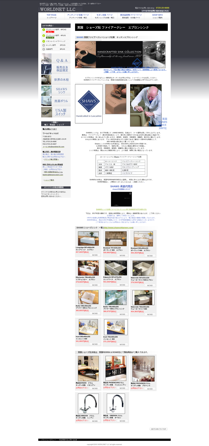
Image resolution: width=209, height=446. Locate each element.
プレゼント (56, 69)
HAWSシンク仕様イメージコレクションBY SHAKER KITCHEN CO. (122, 209)
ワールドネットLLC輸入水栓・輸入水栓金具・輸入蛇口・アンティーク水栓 (75, 9)
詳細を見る (95, 255)
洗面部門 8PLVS (55, 49)
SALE (56, 58)
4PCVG (62, 29)
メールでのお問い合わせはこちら (155, 11)
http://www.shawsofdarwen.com (118, 228)
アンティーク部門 (52, 29)
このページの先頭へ (158, 429)
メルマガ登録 (56, 80)
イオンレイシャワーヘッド (55, 41)
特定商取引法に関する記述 (68, 440)
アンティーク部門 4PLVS (56, 35)
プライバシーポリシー (48, 440)
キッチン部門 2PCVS (55, 45)
